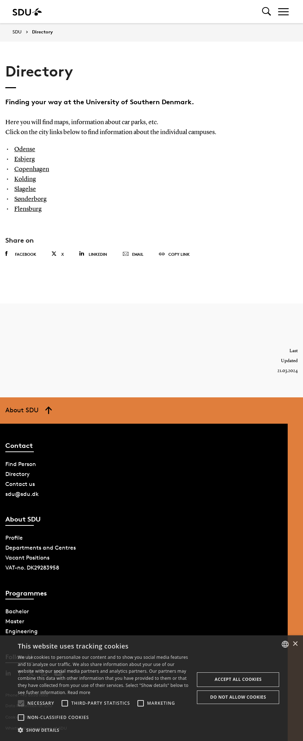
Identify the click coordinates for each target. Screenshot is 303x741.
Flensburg (28, 209)
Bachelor (17, 611)
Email (132, 254)
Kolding (25, 179)
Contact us (20, 484)
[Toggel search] (266, 11)
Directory (42, 32)
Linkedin (93, 254)
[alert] (151, 688)
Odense (24, 149)
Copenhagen (31, 169)
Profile (14, 537)
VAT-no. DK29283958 (32, 567)
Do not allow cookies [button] (238, 697)
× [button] (295, 644)
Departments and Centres (40, 547)
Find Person (20, 464)
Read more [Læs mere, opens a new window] (79, 692)
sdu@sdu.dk (22, 494)
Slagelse (25, 189)
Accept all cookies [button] (238, 679)
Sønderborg (30, 199)
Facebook (20, 254)
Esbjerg (24, 159)
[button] (21, 703)
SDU (17, 32)
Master (14, 621)
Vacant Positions (27, 557)
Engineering (21, 631)
